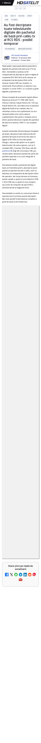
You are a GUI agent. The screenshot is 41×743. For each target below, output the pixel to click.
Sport (29, 16)
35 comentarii (10, 49)
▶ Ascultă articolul (25, 49)
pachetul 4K (7, 151)
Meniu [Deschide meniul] (6, 2)
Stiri (6, 20)
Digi (6, 16)
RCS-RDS (21, 16)
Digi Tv (13, 16)
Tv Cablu (14, 20)
